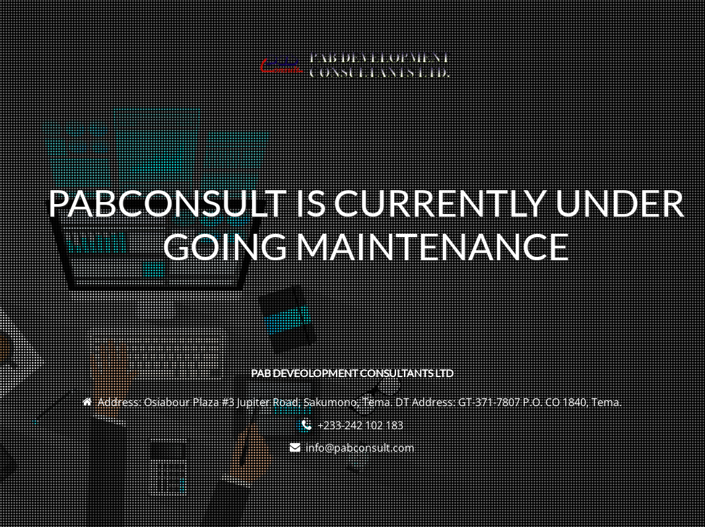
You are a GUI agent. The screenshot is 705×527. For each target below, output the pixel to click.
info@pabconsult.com (360, 447)
